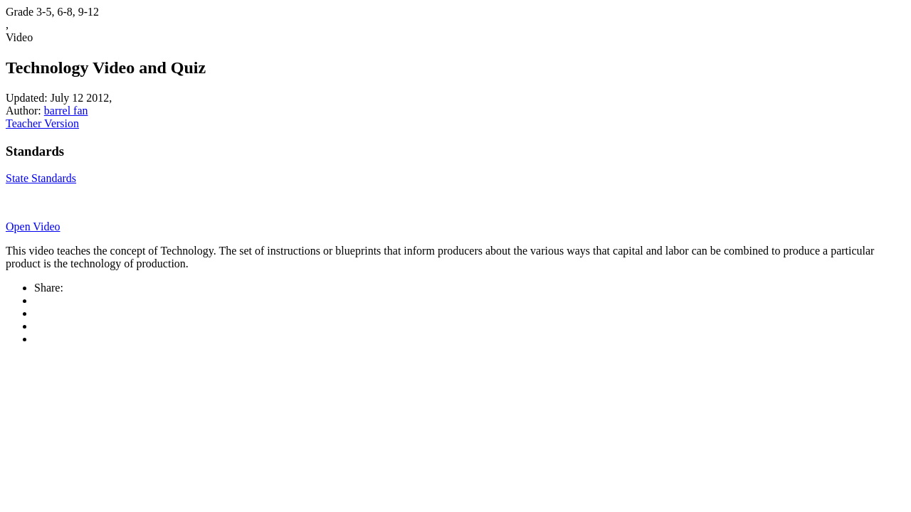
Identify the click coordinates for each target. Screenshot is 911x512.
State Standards (41, 178)
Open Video (33, 226)
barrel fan (66, 111)
